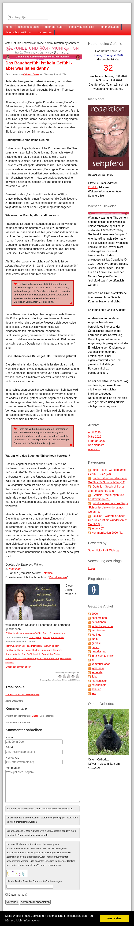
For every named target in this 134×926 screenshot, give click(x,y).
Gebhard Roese (31, 74)
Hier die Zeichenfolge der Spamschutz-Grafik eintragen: (34, 881)
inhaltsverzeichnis (103, 655)
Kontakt (92, 187)
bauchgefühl (35, 637)
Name (9, 737)
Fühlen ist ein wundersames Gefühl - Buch (26, 633)
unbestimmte (57, 637)
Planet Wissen (58, 577)
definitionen (99, 622)
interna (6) (98, 528)
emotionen (98, 630)
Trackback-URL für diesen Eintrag (22, 694)
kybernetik (98, 668)
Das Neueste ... (97, 445)
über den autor (54, 26)
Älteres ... (94, 449)
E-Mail (9, 747)
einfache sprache (28, 26)
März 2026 (94, 436)
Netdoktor (15, 568)
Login (91, 568)
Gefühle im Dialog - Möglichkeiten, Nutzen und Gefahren (33, 650)
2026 (95, 613)
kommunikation (109, 26)
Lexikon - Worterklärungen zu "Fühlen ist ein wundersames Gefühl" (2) (107, 520)
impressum (44, 32)
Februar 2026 (96, 440)
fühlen (95, 638)
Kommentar (12, 767)
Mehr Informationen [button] (28, 920)
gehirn (95, 647)
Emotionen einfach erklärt (18, 666)
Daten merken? (17, 894)
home (8, 26)
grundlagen (99, 651)
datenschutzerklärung (18, 32)
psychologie (99, 684)
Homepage (12, 757)
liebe (95, 676)
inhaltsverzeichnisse (81, 26)
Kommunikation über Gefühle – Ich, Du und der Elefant (33, 654)
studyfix (48, 573)
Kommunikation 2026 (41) (108, 532)
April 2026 (94, 432)
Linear (35, 716)
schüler (96, 689)
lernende (97, 672)
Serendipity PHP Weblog (103, 550)
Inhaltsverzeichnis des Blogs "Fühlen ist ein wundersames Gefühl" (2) (108, 507)
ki (93, 659)
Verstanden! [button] (114, 918)
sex (94, 693)
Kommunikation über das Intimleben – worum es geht (32, 646)
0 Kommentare (57, 633)
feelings (96, 634)
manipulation (99, 680)
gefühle (46, 637)
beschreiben (99, 617)
